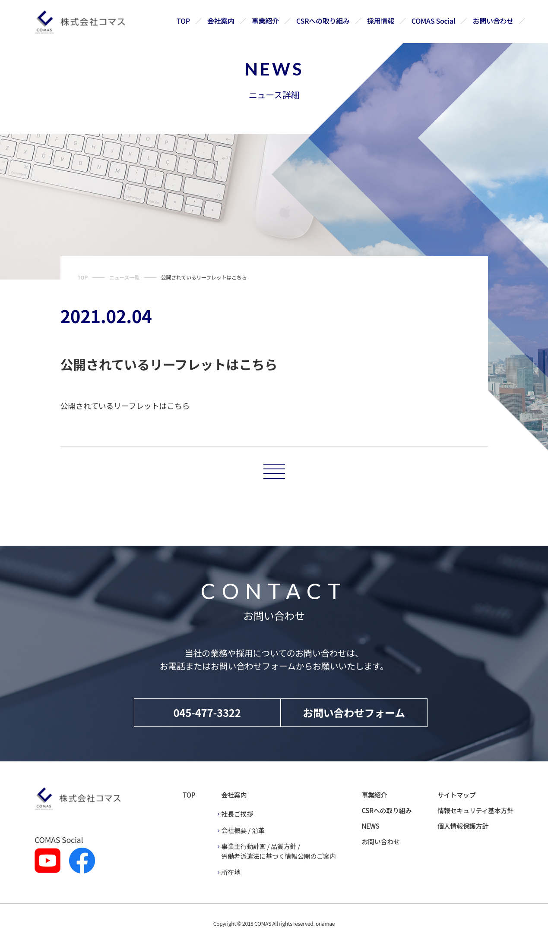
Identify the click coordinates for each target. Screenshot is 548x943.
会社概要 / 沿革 (242, 830)
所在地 (230, 872)
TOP (183, 21)
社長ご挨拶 (237, 813)
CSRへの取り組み (323, 21)
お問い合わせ (493, 21)
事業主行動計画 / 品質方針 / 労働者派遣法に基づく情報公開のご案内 (278, 851)
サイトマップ (456, 794)
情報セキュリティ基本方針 (475, 810)
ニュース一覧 (124, 277)
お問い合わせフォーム (354, 712)
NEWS (370, 825)
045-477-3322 (207, 712)
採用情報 (380, 21)
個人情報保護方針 (462, 825)
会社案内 (221, 21)
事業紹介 (265, 21)
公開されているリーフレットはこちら (125, 405)
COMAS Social (434, 21)
